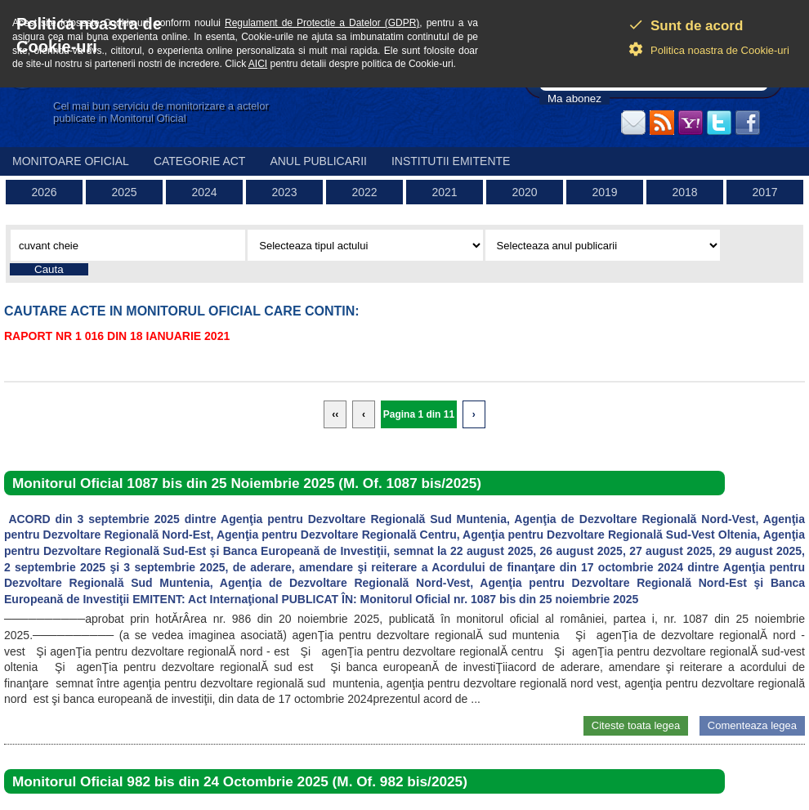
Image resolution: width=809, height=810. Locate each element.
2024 (204, 192)
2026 (43, 192)
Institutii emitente (450, 161)
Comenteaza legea (752, 725)
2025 (123, 192)
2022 (364, 192)
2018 (684, 192)
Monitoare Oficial (70, 161)
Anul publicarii (318, 161)
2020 (524, 192)
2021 (444, 192)
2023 (284, 192)
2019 (604, 192)
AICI (257, 63)
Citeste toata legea (636, 725)
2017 (764, 192)
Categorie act (200, 161)
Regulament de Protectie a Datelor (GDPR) (322, 23)
